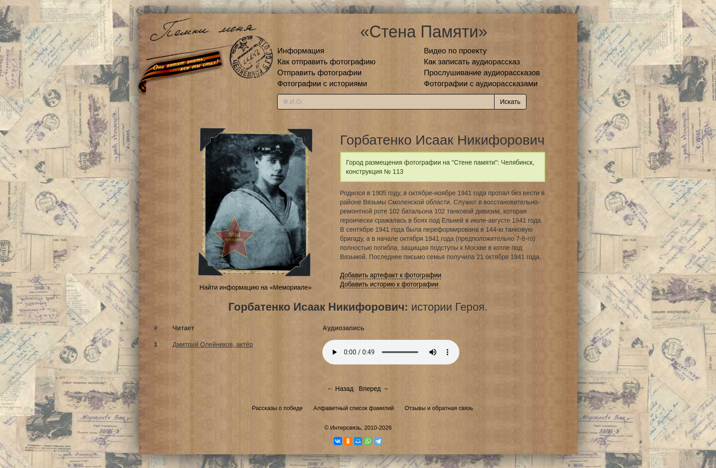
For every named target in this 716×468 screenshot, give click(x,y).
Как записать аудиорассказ (472, 61)
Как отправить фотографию (326, 61)
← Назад (340, 388)
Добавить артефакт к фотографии (391, 275)
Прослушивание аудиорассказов (482, 72)
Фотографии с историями (322, 83)
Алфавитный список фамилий (353, 408)
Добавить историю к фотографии (389, 284)
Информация (300, 51)
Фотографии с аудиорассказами (480, 83)
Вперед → (374, 388)
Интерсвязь (345, 428)
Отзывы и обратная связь (439, 408)
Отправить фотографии (319, 72)
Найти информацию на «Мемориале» (255, 287)
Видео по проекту (455, 51)
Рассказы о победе (277, 408)
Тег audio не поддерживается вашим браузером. (390, 352)
